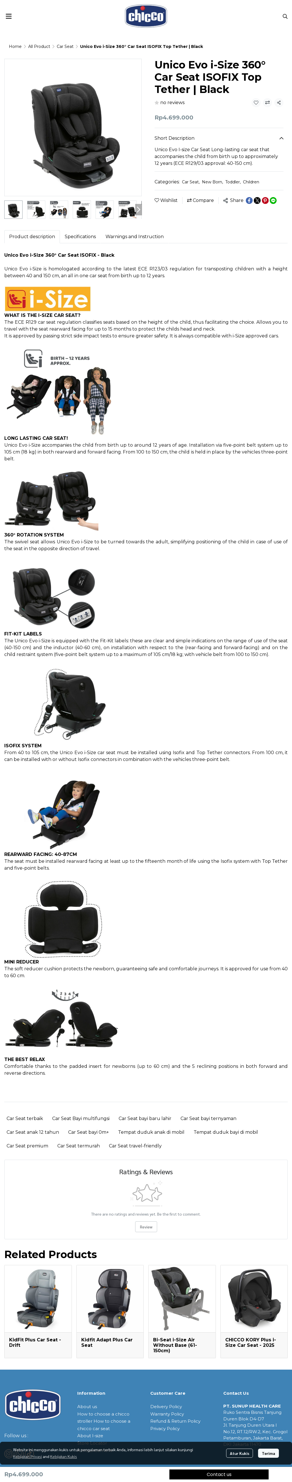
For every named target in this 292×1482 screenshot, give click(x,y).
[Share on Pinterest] (265, 200)
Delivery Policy (166, 1406)
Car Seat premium (27, 1146)
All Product (39, 46)
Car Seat (65, 46)
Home (15, 46)
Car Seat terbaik (25, 1118)
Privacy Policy (165, 1428)
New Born (212, 182)
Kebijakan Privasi (27, 1456)
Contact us (219, 1474)
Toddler (233, 182)
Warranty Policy (167, 1414)
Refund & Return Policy (175, 1421)
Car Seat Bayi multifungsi (81, 1118)
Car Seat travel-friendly (135, 1146)
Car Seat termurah (78, 1146)
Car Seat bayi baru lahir (145, 1118)
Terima (268, 1453)
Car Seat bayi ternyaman (208, 1118)
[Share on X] (257, 200)
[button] (285, 16)
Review (146, 1226)
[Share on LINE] (273, 200)
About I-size (90, 1435)
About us (87, 1406)
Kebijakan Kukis (63, 1456)
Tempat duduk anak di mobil (151, 1132)
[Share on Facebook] (249, 200)
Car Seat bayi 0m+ (88, 1132)
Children (251, 182)
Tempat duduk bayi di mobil (226, 1132)
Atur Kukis (239, 1453)
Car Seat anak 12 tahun (33, 1132)
